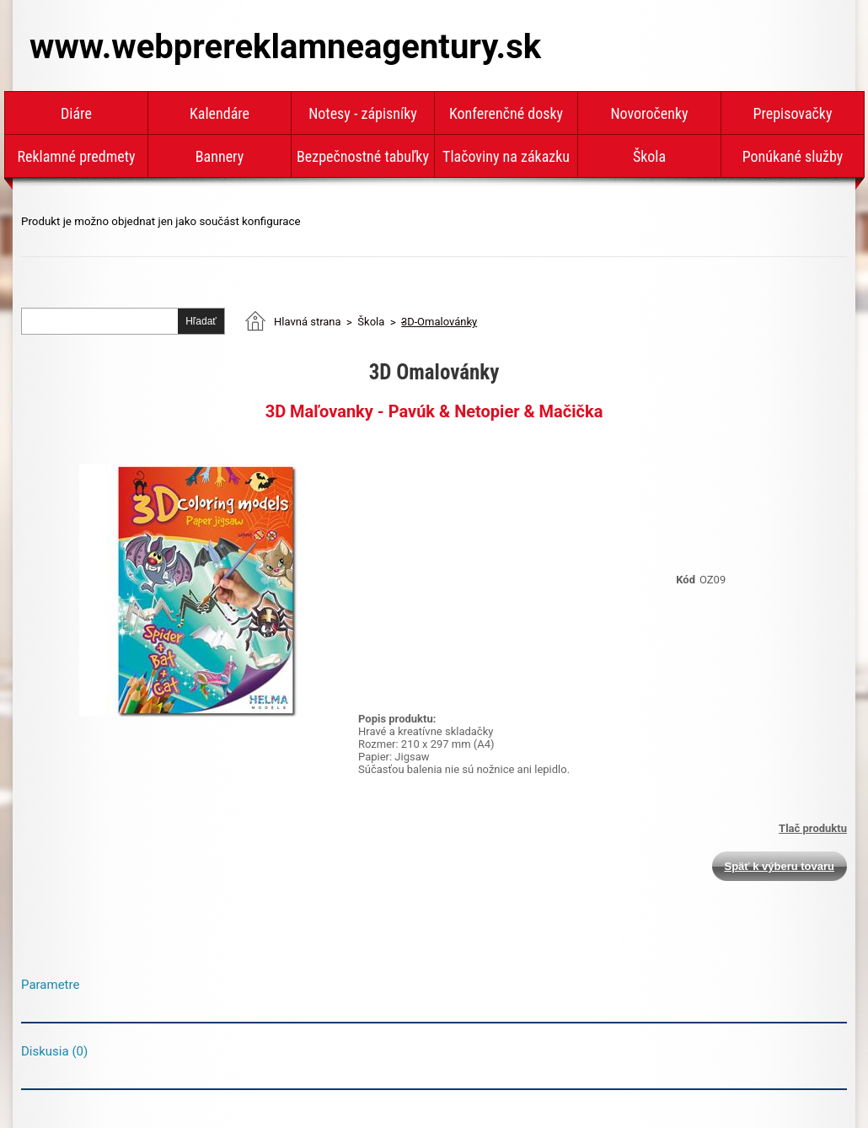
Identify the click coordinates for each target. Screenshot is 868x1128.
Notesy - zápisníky (362, 113)
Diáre (76, 113)
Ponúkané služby (793, 156)
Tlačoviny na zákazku (506, 156)
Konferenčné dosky (506, 113)
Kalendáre (219, 113)
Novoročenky (649, 113)
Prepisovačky (793, 113)
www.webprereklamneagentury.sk (285, 47)
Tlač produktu (813, 828)
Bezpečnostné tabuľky (363, 156)
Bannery (220, 156)
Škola (649, 156)
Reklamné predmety (76, 156)
